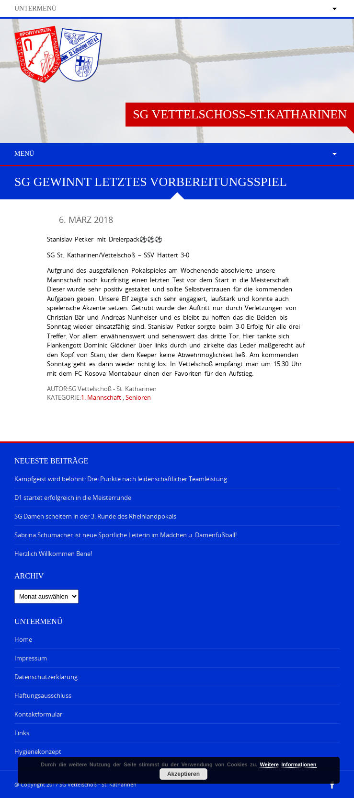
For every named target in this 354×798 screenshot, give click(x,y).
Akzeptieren (183, 774)
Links (21, 733)
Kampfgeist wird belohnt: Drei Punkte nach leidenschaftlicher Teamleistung (120, 478)
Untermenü (35, 8)
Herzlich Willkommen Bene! (53, 553)
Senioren (138, 397)
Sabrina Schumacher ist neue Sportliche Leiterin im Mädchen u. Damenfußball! (125, 535)
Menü (24, 153)
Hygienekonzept (37, 751)
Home (23, 639)
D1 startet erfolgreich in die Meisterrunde (72, 497)
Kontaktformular (38, 714)
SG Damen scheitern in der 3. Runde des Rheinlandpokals (95, 516)
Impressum (30, 658)
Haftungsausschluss (42, 695)
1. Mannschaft (101, 397)
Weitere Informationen (288, 764)
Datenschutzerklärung (46, 676)
